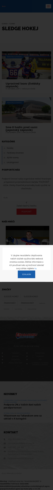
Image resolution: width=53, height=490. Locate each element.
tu (35, 268)
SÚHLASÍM (26, 274)
